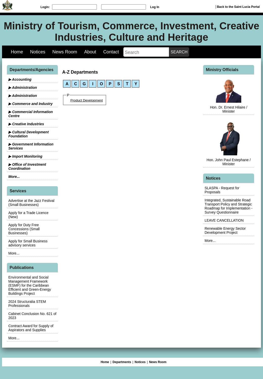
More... (14, 177)
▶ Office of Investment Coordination (27, 166)
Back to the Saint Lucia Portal (238, 7)
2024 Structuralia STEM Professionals (27, 304)
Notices (37, 51)
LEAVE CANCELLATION (224, 220)
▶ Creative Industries (26, 124)
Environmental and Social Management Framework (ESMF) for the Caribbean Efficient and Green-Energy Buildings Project (29, 285)
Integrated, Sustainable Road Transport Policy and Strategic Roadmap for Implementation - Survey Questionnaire (228, 206)
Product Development (86, 100)
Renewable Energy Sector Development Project (225, 230)
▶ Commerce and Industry (30, 104)
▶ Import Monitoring (25, 156)
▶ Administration (22, 88)
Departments (122, 362)
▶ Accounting (19, 79)
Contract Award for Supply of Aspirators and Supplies (30, 328)
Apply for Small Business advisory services (28, 243)
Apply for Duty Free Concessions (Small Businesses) (24, 229)
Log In (154, 7)
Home (17, 51)
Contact (111, 51)
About (90, 51)
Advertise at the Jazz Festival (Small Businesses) (31, 203)
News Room (64, 51)
